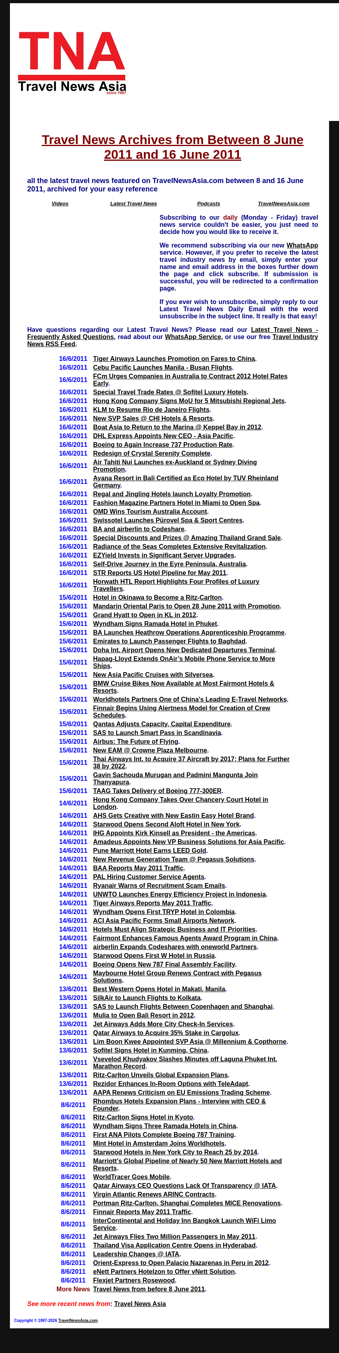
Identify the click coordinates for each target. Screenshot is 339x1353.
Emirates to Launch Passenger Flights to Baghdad (169, 641)
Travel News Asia (140, 1303)
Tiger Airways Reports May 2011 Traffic (152, 903)
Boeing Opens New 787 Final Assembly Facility (164, 964)
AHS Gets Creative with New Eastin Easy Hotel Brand (173, 815)
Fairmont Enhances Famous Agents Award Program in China (185, 938)
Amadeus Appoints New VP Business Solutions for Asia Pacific (188, 841)
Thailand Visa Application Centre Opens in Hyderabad (174, 1245)
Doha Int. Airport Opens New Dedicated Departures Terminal (184, 650)
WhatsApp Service (193, 336)
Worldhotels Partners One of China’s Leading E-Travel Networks (190, 699)
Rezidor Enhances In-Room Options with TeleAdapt (170, 1083)
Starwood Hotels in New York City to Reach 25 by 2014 (175, 1152)
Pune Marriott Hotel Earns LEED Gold (149, 850)
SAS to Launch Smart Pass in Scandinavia (157, 732)
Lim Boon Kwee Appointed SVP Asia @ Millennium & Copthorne (189, 1041)
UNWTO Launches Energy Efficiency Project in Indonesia (179, 894)
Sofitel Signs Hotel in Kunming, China (150, 1050)
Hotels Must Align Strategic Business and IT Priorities (174, 929)
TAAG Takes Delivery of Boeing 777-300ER (157, 791)
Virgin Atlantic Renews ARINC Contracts (154, 1194)
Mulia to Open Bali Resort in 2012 (143, 1015)
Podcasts (208, 204)
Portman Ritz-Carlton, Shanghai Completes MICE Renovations (187, 1203)
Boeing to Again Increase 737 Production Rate (162, 444)
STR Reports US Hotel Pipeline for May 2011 (159, 572)
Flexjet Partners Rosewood (133, 1280)
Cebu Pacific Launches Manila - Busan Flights (162, 367)
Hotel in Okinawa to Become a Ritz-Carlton (157, 597)
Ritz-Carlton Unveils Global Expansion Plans (160, 1075)
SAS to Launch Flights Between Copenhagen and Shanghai (183, 1006)
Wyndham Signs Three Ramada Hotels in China (164, 1126)
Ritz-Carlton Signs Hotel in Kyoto (143, 1117)
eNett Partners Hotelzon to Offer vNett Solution (163, 1271)
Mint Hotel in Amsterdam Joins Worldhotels (159, 1143)
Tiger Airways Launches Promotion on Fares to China (174, 358)
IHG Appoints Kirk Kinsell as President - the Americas (174, 833)
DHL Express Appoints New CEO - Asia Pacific (163, 436)
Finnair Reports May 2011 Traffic (142, 1212)
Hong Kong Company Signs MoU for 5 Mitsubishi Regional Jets (189, 401)
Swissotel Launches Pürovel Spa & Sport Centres (167, 520)
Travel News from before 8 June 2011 (149, 1289)
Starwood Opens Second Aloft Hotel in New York (166, 824)
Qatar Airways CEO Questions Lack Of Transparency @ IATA (184, 1185)
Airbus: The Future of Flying (135, 741)
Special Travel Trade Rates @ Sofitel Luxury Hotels (169, 392)
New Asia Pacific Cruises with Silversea (153, 674)
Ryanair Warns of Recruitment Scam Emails (159, 885)
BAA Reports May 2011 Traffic (138, 868)
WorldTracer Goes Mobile (131, 1177)
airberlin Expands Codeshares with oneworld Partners (175, 947)
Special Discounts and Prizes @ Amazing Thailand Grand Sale (187, 537)
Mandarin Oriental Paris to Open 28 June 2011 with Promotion (186, 606)
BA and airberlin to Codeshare (138, 529)
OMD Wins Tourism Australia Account (150, 511)
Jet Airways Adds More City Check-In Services (163, 1024)
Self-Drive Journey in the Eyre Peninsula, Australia (169, 564)
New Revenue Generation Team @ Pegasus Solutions (173, 859)
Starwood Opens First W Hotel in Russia (154, 955)
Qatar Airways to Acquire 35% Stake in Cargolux (165, 1032)
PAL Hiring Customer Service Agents (148, 876)
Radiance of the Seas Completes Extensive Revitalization (179, 546)
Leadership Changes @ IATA (136, 1254)
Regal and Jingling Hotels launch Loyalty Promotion (171, 494)
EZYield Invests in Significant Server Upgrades (163, 555)
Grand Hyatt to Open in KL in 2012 (144, 615)
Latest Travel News (133, 204)
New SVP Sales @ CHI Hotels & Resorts (153, 418)
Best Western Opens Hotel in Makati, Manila (159, 989)
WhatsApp (302, 245)
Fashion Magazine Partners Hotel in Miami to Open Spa (176, 502)
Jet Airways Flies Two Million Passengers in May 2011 (174, 1236)
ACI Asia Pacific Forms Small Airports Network (163, 920)
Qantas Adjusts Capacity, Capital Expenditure (162, 724)
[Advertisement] (236, 62)
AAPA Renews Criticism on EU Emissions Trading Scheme (181, 1092)
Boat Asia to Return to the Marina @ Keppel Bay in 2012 (177, 427)
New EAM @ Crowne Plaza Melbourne (150, 750)
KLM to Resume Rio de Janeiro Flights (151, 409)
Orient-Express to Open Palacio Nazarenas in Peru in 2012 (181, 1262)
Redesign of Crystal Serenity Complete (151, 453)
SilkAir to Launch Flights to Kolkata (146, 997)
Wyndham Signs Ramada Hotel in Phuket (155, 623)
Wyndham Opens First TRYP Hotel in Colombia (163, 911)
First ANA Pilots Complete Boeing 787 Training (163, 1134)
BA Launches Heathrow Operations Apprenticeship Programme (189, 632)
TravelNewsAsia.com (284, 204)
